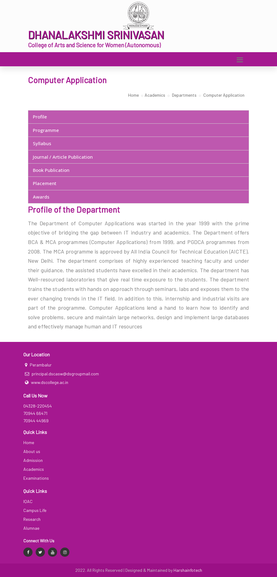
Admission (33, 460)
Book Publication (51, 170)
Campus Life (34, 510)
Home (133, 95)
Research (32, 519)
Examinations (36, 478)
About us (31, 451)
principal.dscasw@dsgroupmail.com (65, 373)
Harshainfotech (188, 570)
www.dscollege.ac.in (49, 382)
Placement (45, 183)
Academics (155, 95)
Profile (40, 117)
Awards (41, 197)
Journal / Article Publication (63, 157)
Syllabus (42, 143)
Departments (184, 95)
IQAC (28, 501)
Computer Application (223, 95)
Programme (46, 130)
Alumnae (31, 528)
